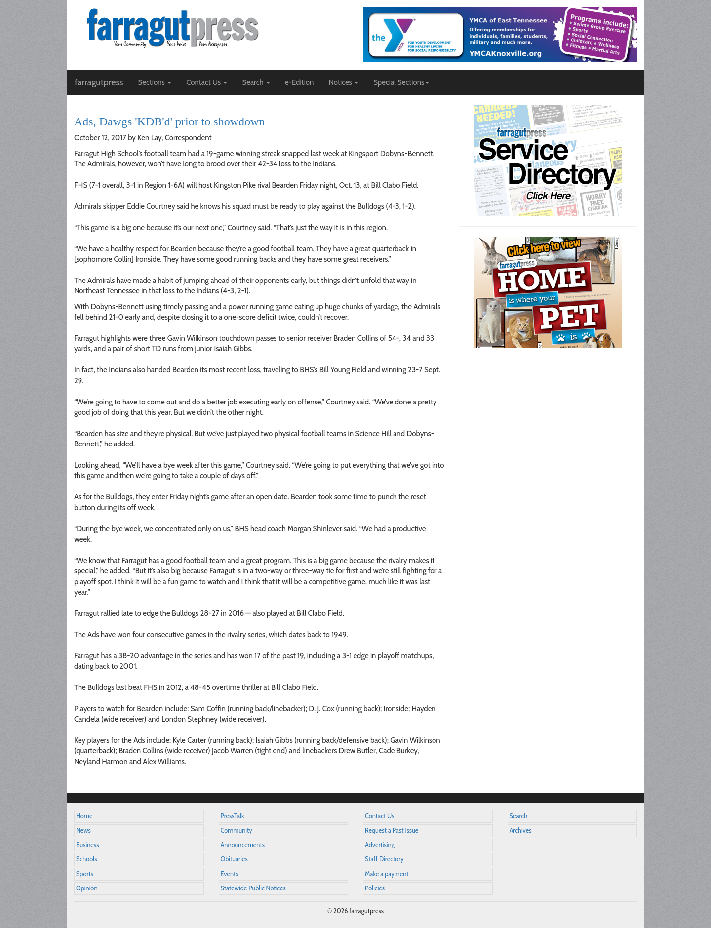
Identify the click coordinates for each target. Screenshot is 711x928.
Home (84, 816)
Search (519, 816)
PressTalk (232, 816)
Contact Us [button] (206, 82)
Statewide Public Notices (253, 888)
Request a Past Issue (391, 830)
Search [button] (256, 82)
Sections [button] (154, 82)
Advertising (380, 844)
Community (236, 830)
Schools (86, 859)
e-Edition (299, 82)
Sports (84, 874)
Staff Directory (384, 859)
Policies (375, 888)
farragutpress (99, 82)
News (83, 830)
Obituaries (234, 859)
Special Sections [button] (401, 82)
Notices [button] (343, 82)
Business (87, 844)
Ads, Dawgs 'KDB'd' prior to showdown (169, 121)
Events (229, 874)
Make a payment (387, 874)
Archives (521, 830)
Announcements (243, 844)
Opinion (87, 888)
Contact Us (379, 816)
